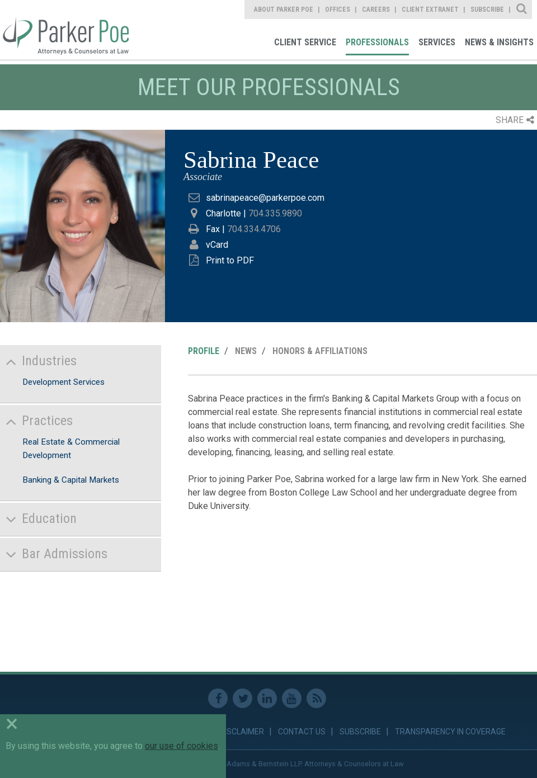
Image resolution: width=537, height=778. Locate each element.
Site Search (522, 9)
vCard (217, 244)
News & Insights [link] (499, 42)
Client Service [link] (305, 42)
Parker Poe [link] (64, 29)
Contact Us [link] (302, 731)
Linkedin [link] (267, 698)
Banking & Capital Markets (70, 480)
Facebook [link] (218, 698)
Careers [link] (376, 9)
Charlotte (223, 213)
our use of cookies (181, 746)
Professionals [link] (377, 42)
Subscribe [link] (487, 9)
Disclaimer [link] (242, 731)
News (246, 351)
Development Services (63, 382)
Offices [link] (337, 9)
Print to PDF (230, 260)
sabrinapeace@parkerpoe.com (265, 197)
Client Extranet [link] (430, 9)
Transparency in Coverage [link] (450, 731)
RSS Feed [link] (316, 698)
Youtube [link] (292, 698)
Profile (203, 351)
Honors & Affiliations (320, 351)
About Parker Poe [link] (283, 9)
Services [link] (436, 42)
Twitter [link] (242, 698)
